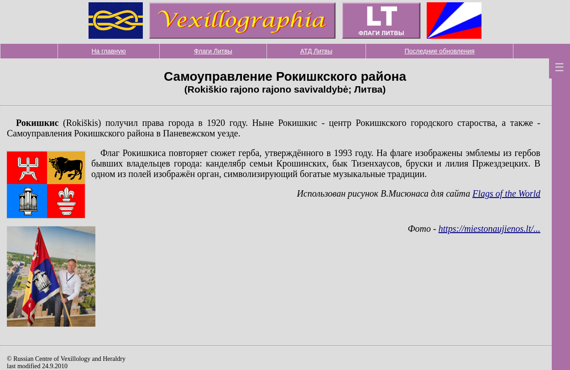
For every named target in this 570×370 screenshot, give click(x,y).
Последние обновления (439, 51)
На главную (109, 51)
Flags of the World (506, 193)
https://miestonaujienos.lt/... (489, 229)
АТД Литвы (316, 51)
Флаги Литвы (213, 51)
